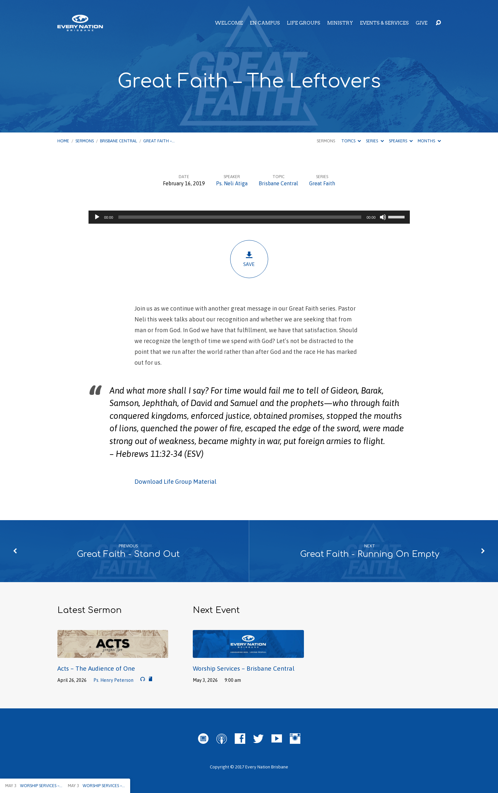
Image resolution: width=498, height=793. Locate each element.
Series (375, 140)
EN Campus (265, 23)
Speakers (401, 140)
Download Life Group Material (175, 481)
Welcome (229, 23)
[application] (249, 217)
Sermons (84, 140)
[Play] (97, 217)
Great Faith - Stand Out (128, 554)
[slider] (239, 217)
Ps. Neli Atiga (232, 183)
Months (429, 140)
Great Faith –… (159, 140)
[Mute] (383, 217)
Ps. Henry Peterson (113, 680)
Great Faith (322, 183)
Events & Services (384, 23)
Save (249, 259)
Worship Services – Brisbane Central (243, 668)
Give (422, 23)
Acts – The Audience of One (96, 668)
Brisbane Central (118, 140)
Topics (351, 140)
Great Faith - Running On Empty (369, 554)
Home (63, 140)
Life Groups (303, 23)
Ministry (340, 23)
